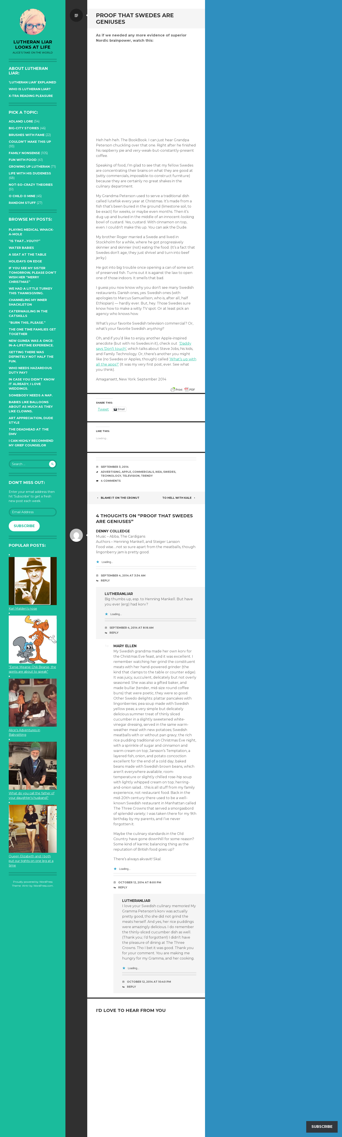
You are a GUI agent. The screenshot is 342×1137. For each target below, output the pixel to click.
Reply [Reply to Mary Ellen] (122, 887)
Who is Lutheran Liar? (30, 89)
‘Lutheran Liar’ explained (32, 82)
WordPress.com (43, 885)
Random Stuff (22, 203)
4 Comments (111, 480)
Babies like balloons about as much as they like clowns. (31, 406)
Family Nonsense (24, 153)
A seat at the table (27, 254)
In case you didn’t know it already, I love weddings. (32, 383)
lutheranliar (119, 594)
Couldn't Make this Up (30, 142)
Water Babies (21, 248)
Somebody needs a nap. (31, 395)
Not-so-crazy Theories (31, 185)
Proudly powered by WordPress (33, 881)
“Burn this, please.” (27, 323)
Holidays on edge (25, 261)
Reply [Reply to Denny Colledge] (105, 580)
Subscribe (24, 526)
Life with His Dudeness (30, 173)
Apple (126, 471)
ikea (158, 471)
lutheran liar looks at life (32, 44)
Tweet (103, 409)
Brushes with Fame (26, 135)
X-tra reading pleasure (31, 96)
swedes (169, 471)
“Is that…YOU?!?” (24, 241)
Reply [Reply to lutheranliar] (113, 632)
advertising (110, 471)
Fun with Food (23, 160)
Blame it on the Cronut (117, 497)
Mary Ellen (125, 646)
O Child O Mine (22, 196)
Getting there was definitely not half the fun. (31, 356)
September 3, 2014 (115, 466)
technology (111, 475)
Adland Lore (21, 121)
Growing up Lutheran (29, 167)
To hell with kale (179, 497)
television (131, 475)
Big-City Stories (24, 128)
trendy (147, 475)
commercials (143, 471)
